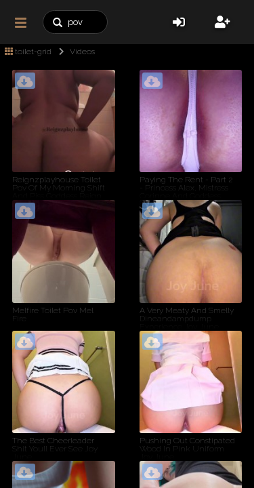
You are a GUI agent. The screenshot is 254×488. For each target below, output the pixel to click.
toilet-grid (28, 51)
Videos (74, 51)
